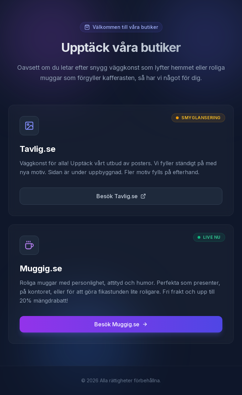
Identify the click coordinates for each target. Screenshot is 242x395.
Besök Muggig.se (121, 324)
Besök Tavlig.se (121, 196)
